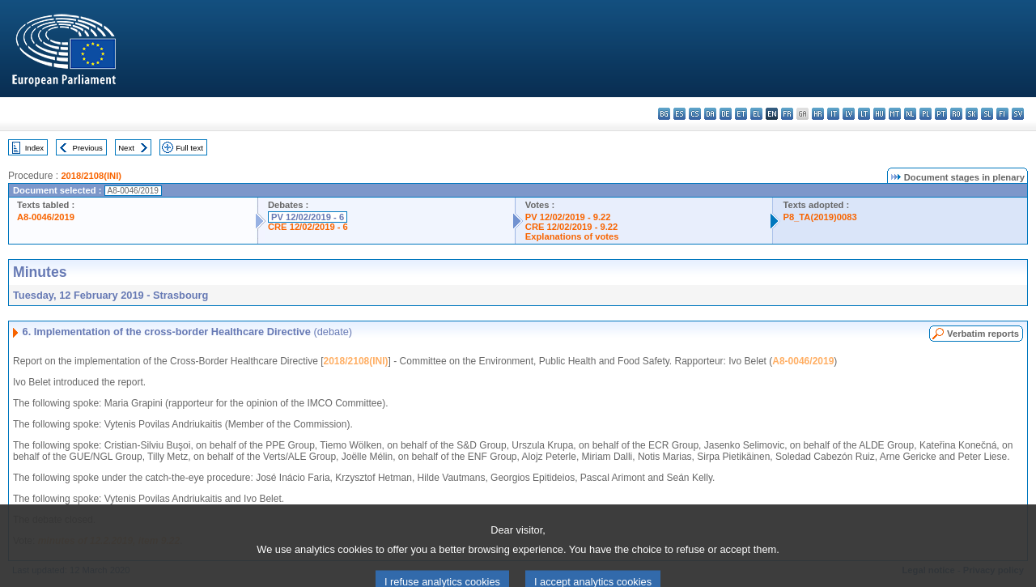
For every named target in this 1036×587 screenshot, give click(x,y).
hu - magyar (879, 114)
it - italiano (833, 114)
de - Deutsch (726, 114)
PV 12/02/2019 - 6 (307, 217)
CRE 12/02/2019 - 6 (308, 227)
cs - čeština (695, 114)
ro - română (956, 114)
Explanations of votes (572, 236)
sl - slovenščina (987, 114)
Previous (88, 147)
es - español (679, 114)
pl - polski (925, 114)
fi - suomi (1002, 114)
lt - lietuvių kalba (864, 114)
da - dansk (710, 114)
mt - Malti (895, 114)
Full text (189, 147)
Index (34, 147)
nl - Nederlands (910, 114)
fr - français (787, 114)
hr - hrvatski (818, 114)
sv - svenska (1018, 114)
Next (126, 147)
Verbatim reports (983, 333)
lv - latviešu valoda (849, 114)
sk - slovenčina (972, 114)
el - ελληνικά (756, 114)
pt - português (941, 114)
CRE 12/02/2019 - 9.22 (571, 227)
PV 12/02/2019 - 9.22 (568, 217)
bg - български (664, 114)
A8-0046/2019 (45, 217)
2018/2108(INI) (91, 176)
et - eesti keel (741, 114)
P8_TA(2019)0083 (819, 217)
